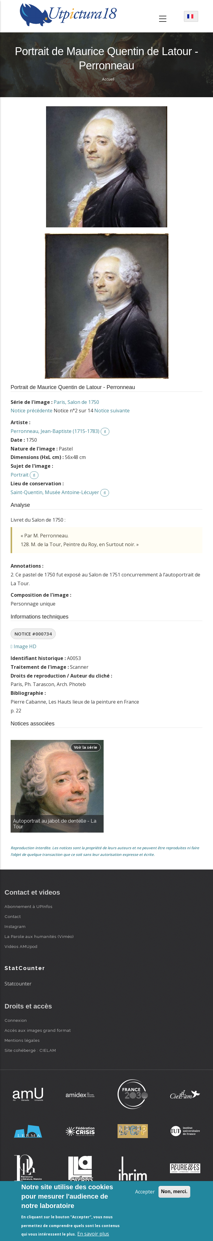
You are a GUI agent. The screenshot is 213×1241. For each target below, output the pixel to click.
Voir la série (85, 747)
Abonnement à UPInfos (28, 906)
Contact (13, 916)
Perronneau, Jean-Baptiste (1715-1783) (55, 431)
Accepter (145, 1191)
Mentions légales (22, 1040)
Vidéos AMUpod (21, 946)
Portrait (19, 474)
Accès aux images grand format (38, 1030)
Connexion (16, 1020)
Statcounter (18, 983)
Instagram (15, 926)
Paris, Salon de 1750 (76, 402)
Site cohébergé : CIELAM (30, 1050)
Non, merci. (174, 1191)
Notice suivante (112, 410)
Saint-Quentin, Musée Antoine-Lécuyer (55, 492)
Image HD (23, 646)
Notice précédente (31, 410)
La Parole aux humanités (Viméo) (39, 936)
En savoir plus (93, 1233)
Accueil (108, 79)
